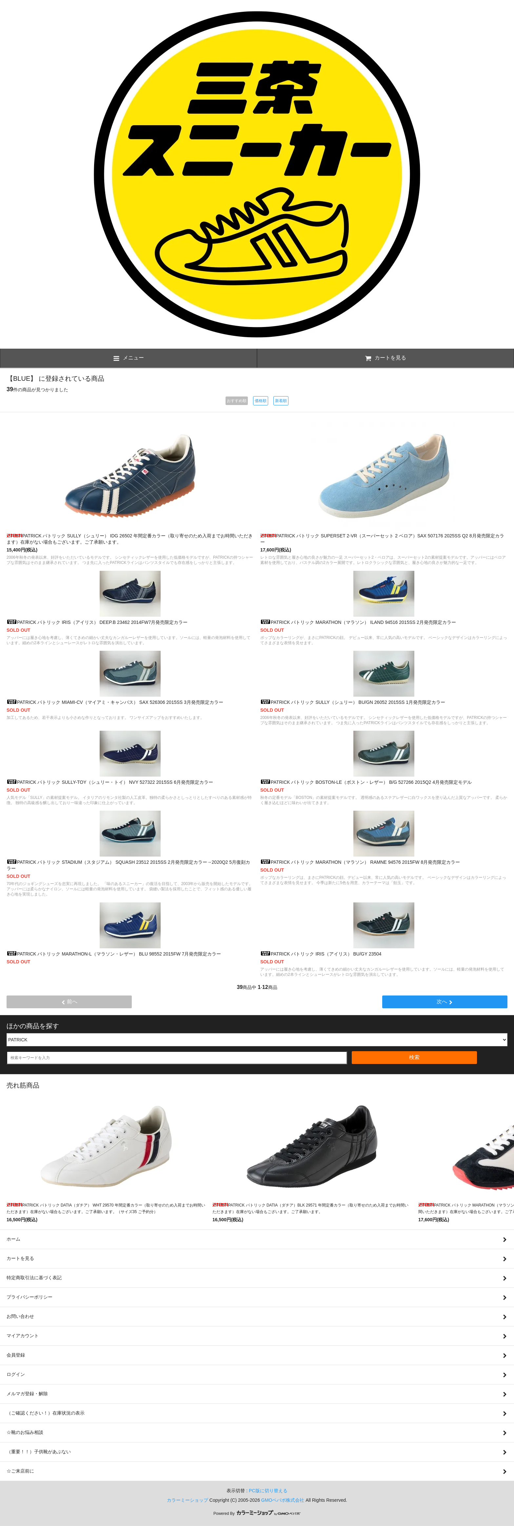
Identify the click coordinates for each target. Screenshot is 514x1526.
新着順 (281, 400)
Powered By (257, 1513)
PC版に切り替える (268, 1490)
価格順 (261, 400)
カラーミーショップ (187, 1500)
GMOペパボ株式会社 (282, 1500)
